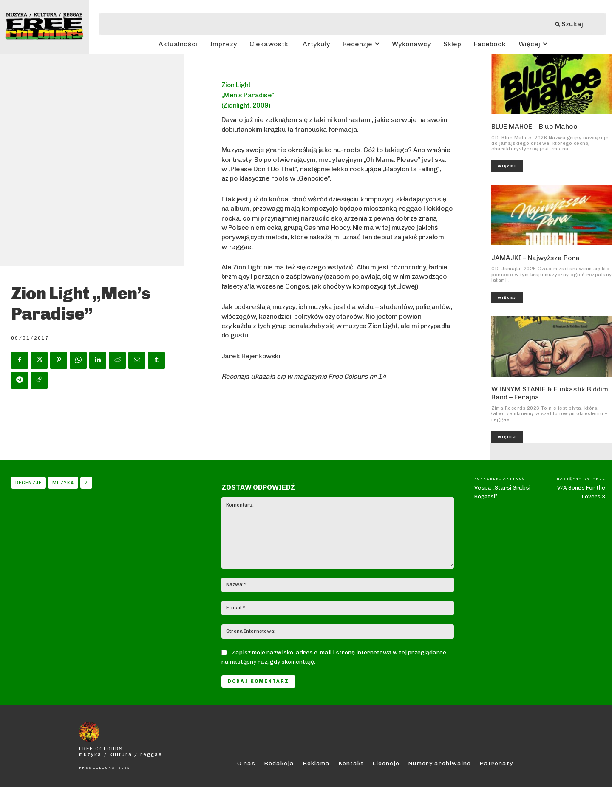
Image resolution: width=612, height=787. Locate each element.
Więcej (507, 166)
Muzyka (63, 483)
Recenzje (28, 483)
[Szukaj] (573, 24)
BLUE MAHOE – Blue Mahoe (534, 126)
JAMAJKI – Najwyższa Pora (535, 258)
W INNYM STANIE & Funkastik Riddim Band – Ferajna (549, 393)
